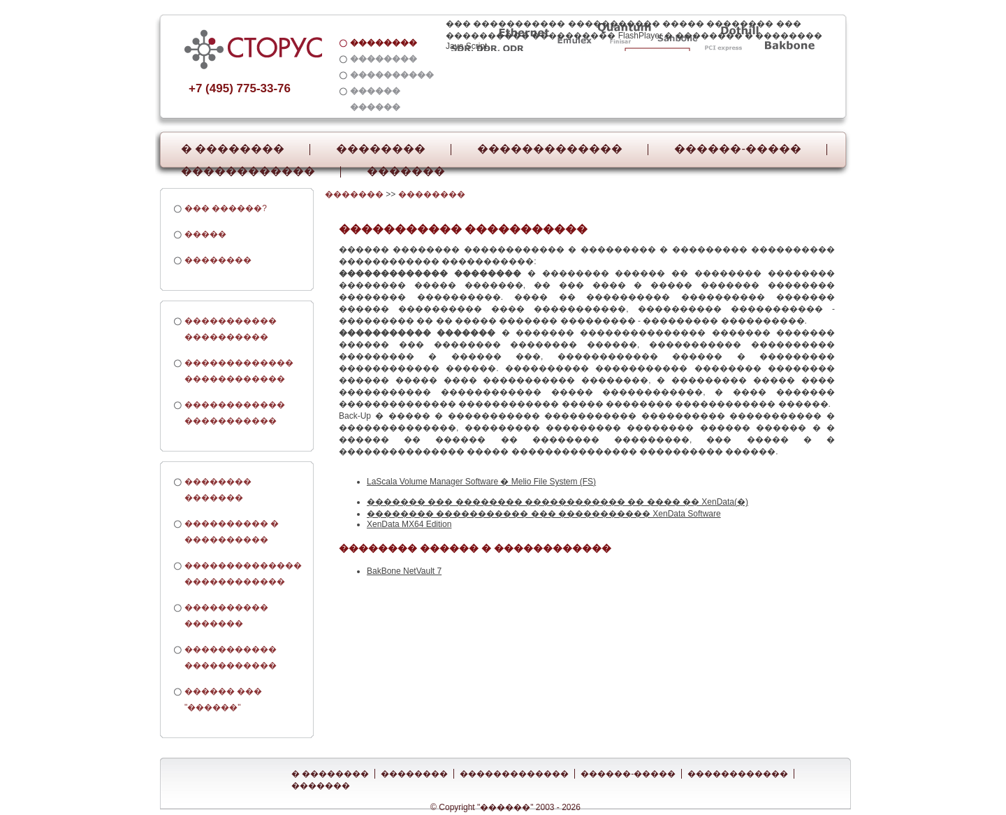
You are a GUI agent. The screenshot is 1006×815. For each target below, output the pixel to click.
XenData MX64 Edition (409, 524)
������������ (248, 171)
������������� (549, 148)
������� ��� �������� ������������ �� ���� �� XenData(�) (557, 502)
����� (205, 234)
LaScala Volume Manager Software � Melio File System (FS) (481, 481)
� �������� (232, 148)
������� (406, 171)
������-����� (737, 148)
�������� (380, 148)
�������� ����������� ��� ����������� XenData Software (544, 514)
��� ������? (225, 208)
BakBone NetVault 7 (404, 571)
